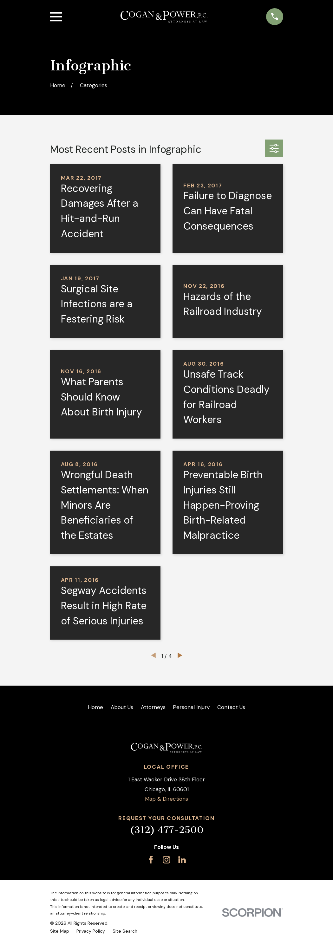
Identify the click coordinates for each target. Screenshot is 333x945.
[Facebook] (151, 860)
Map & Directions (166, 798)
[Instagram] (166, 860)
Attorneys (153, 707)
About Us (122, 707)
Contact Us (231, 707)
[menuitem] (59, 931)
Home (95, 707)
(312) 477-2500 (167, 829)
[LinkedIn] (182, 860)
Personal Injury (191, 707)
